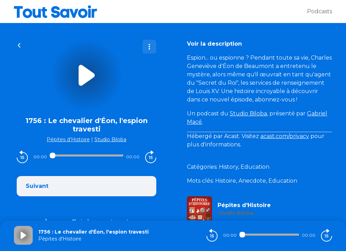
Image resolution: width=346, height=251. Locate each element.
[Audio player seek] (86, 155)
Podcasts (319, 11)
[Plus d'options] (149, 47)
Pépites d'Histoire (68, 139)
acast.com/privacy (284, 136)
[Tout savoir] (160, 11)
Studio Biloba (110, 139)
